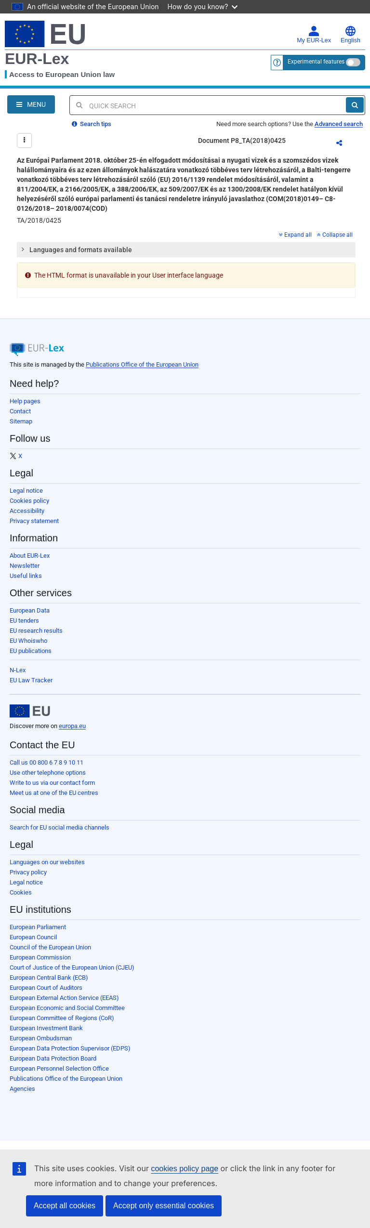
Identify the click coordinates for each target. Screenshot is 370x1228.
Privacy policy (28, 872)
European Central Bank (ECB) (49, 977)
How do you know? (203, 6)
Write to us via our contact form (52, 782)
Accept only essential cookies (163, 1206)
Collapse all (335, 234)
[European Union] (30, 711)
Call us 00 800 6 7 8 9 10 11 (46, 762)
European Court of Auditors (46, 987)
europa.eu (72, 725)
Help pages (25, 401)
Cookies (21, 892)
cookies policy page (184, 1168)
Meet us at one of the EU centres (54, 792)
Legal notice (26, 490)
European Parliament (38, 927)
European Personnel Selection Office (59, 1068)
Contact (20, 411)
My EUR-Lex (314, 34)
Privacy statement (34, 520)
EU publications (31, 650)
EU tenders (24, 620)
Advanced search (339, 124)
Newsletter (25, 565)
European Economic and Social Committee (67, 1007)
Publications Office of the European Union (142, 364)
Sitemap (21, 421)
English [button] (350, 34)
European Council (33, 937)
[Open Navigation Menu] (31, 104)
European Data (30, 610)
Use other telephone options (48, 772)
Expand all (295, 234)
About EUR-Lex (30, 555)
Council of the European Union (50, 947)
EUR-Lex (37, 58)
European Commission (40, 957)
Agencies (22, 1088)
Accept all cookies (64, 1206)
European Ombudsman (41, 1038)
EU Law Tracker (31, 680)
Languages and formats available (76, 249)
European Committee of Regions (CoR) (62, 1018)
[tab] (186, 250)
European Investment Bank (46, 1028)
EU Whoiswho (28, 640)
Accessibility (27, 510)
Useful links (26, 575)
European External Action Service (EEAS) (64, 997)
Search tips (91, 124)
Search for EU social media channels (59, 827)
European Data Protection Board (53, 1058)
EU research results (36, 630)
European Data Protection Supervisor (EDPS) (70, 1048)
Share (345, 144)
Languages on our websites (47, 862)
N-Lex (18, 670)
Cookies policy (29, 500)
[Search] (355, 105)
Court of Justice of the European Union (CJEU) (72, 967)
